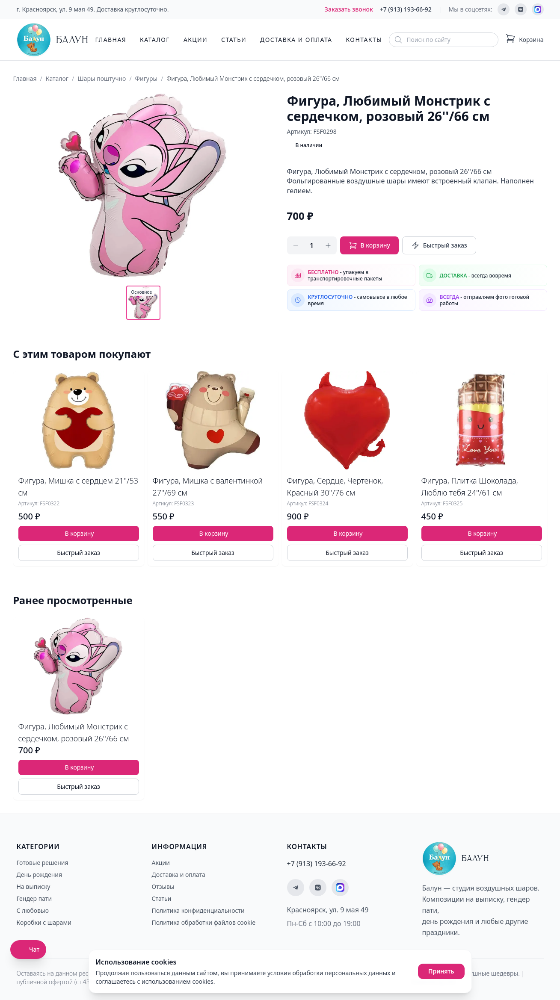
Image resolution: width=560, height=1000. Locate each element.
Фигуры (146, 78)
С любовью (33, 910)
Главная (110, 39)
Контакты (364, 39)
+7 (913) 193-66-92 (406, 9)
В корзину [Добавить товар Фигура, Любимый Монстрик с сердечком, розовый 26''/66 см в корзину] (79, 767)
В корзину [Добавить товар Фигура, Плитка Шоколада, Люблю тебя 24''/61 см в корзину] (482, 533)
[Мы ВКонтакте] (521, 9)
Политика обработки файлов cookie (204, 922)
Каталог (155, 39)
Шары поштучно (101, 78)
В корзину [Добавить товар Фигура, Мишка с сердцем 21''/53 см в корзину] (79, 533)
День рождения (39, 874)
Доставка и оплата (296, 39)
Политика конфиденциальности (198, 910)
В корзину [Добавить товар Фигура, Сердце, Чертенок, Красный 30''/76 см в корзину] (348, 533)
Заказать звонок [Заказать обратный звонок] (349, 9)
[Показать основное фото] (143, 303)
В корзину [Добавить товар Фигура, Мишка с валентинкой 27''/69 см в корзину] (213, 533)
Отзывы (163, 886)
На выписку (33, 886)
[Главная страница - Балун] (53, 40)
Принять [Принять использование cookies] (441, 971)
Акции (195, 39)
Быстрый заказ (439, 245)
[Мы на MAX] (538, 9)
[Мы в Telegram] (504, 9)
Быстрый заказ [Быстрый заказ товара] (78, 553)
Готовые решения (42, 862)
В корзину (369, 245)
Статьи (233, 39)
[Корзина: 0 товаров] (524, 39)
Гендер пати (34, 898)
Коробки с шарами (44, 922)
